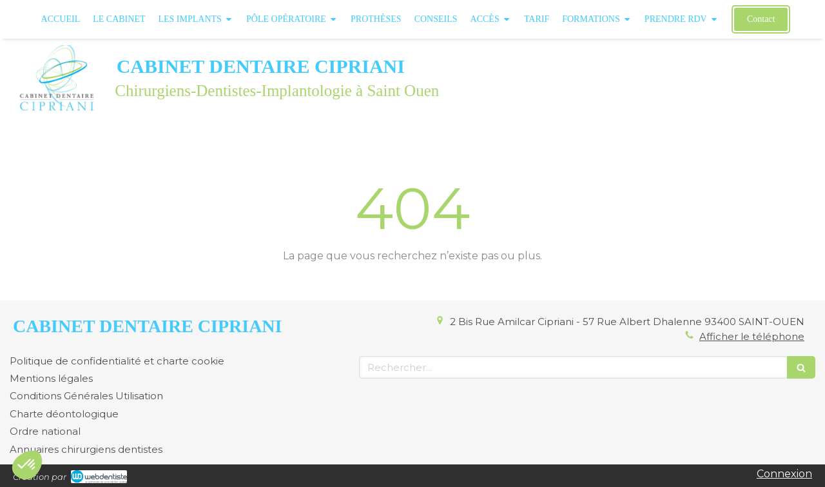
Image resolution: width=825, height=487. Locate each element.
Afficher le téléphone (751, 336)
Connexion (784, 474)
